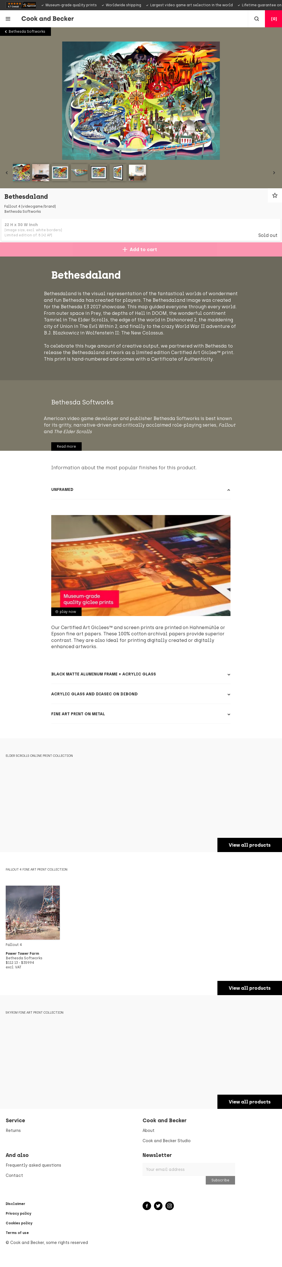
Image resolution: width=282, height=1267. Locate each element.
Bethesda (62, 359)
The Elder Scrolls (170, 320)
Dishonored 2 (86, 326)
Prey (175, 313)
